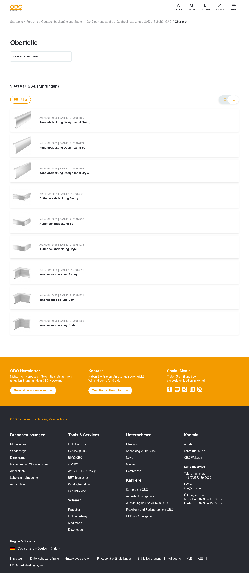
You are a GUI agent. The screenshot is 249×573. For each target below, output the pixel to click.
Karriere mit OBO (137, 490)
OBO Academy (77, 516)
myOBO (73, 464)
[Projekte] (206, 7)
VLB (189, 558)
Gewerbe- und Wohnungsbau (29, 464)
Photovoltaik (18, 444)
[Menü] (234, 7)
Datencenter (18, 457)
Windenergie (18, 451)
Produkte (32, 21)
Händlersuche (77, 491)
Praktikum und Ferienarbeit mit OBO (149, 509)
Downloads (75, 529)
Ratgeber (74, 509)
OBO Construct (78, 444)
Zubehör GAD (163, 21)
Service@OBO (77, 451)
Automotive (17, 484)
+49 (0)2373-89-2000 (197, 477)
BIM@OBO (75, 457)
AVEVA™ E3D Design (82, 471)
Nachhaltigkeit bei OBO (141, 451)
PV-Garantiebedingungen (26, 565)
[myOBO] (220, 7)
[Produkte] (178, 7)
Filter (20, 99)
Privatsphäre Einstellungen (114, 558)
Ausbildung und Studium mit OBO (147, 503)
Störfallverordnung (150, 558)
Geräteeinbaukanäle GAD (133, 21)
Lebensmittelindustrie (24, 477)
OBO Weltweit (193, 457)
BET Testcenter (78, 477)
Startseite (16, 21)
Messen (131, 464)
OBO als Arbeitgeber (139, 516)
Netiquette (174, 558)
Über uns (132, 444)
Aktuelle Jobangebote (140, 496)
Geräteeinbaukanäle (100, 21)
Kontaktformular (194, 451)
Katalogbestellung (79, 484)
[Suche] (192, 7)
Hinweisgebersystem (78, 558)
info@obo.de (192, 488)
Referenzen (133, 471)
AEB (200, 558)
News (129, 457)
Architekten (17, 471)
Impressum (17, 558)
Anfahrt (189, 444)
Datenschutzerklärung (44, 558)
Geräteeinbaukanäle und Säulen (62, 21)
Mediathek (75, 523)
